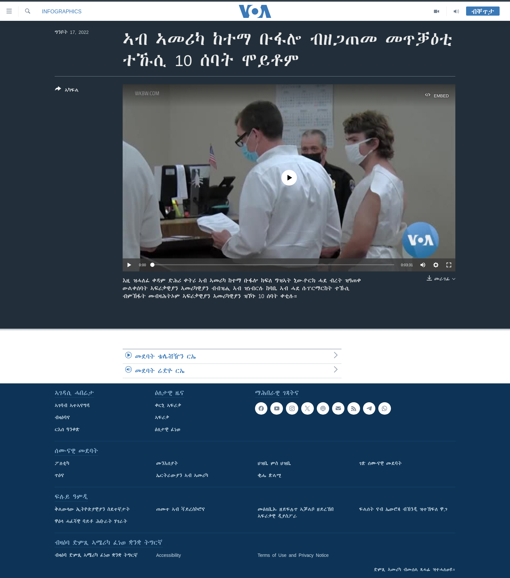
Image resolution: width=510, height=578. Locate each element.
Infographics (62, 11)
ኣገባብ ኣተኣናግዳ (72, 405)
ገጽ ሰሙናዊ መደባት (380, 463)
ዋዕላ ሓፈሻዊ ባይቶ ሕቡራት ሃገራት (91, 521)
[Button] (67, 90)
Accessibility (168, 555)
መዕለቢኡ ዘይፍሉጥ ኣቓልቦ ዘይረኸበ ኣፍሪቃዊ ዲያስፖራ (296, 512)
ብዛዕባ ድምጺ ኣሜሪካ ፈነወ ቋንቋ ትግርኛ (96, 555)
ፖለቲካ (62, 463)
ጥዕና (59, 475)
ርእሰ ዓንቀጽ (67, 430)
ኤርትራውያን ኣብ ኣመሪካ (182, 475)
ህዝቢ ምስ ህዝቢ (274, 463)
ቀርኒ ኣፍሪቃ (168, 405)
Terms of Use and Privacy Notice (293, 555)
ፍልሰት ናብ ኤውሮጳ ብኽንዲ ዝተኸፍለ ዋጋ (403, 509)
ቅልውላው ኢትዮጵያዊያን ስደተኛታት (92, 509)
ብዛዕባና (62, 417)
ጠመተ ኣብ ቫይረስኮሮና (180, 509)
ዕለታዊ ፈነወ (167, 430)
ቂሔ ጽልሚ (269, 475)
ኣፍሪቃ (162, 417)
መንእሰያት (167, 463)
